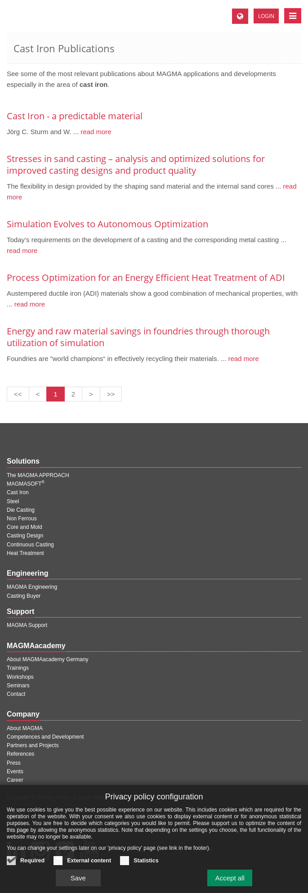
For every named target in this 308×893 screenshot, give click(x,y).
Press (14, 763)
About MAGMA (25, 728)
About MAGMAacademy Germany (47, 659)
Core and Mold (24, 527)
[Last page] (111, 394)
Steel (13, 501)
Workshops (20, 677)
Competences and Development (45, 737)
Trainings (18, 668)
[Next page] (91, 394)
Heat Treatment (25, 553)
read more (95, 131)
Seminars (18, 685)
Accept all (230, 883)
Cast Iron (18, 492)
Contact (16, 694)
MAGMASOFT (26, 484)
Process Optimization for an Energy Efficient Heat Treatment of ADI (146, 277)
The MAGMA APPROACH (38, 475)
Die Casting (21, 510)
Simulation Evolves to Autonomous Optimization (107, 224)
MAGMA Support (27, 625)
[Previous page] (38, 394)
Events (15, 771)
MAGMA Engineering (32, 587)
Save (78, 883)
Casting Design (25, 535)
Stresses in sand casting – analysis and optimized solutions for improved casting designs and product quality (136, 164)
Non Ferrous (22, 518)
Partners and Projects (32, 745)
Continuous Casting (30, 544)
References (20, 754)
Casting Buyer (23, 596)
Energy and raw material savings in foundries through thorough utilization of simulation (138, 337)
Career (15, 780)
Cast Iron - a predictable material (75, 116)
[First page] (18, 394)
